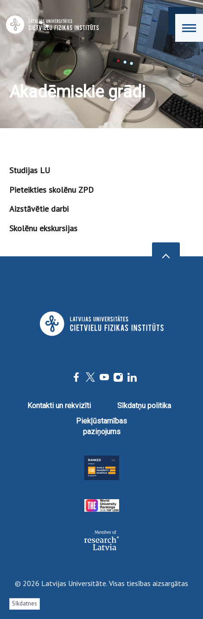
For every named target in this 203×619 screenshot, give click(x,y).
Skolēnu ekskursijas (43, 228)
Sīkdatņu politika (144, 405)
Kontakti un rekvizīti (59, 405)
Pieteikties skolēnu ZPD (51, 189)
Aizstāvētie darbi (39, 208)
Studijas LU (29, 170)
